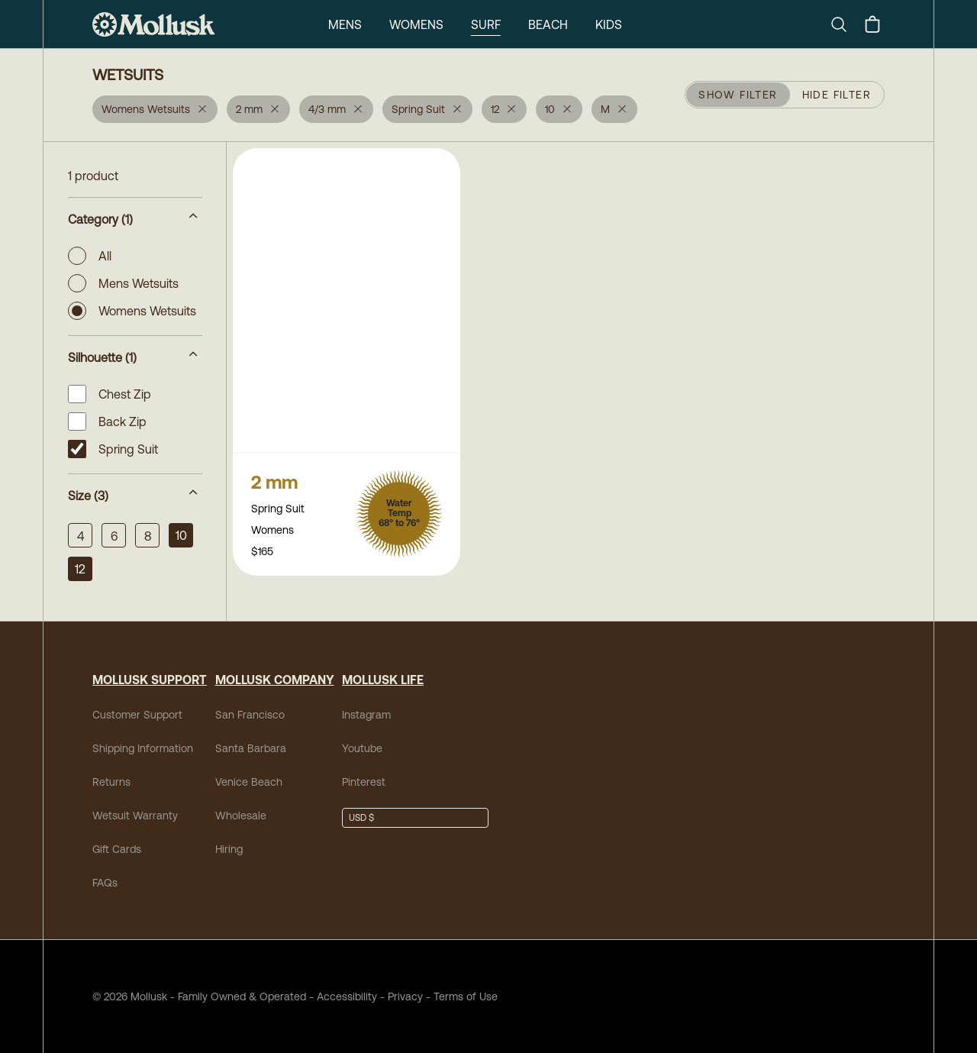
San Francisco (250, 715)
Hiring (229, 849)
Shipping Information (142, 748)
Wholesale (240, 815)
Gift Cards (116, 849)
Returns (111, 782)
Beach (548, 24)
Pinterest (363, 782)
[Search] (845, 24)
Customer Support (137, 715)
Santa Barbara (250, 748)
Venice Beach (248, 782)
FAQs (105, 883)
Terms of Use (466, 996)
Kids (608, 24)
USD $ (361, 817)
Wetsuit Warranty (135, 815)
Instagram (366, 715)
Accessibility (341, 996)
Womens (416, 24)
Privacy (405, 996)
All (89, 256)
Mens (345, 24)
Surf (486, 24)
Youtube (362, 748)
